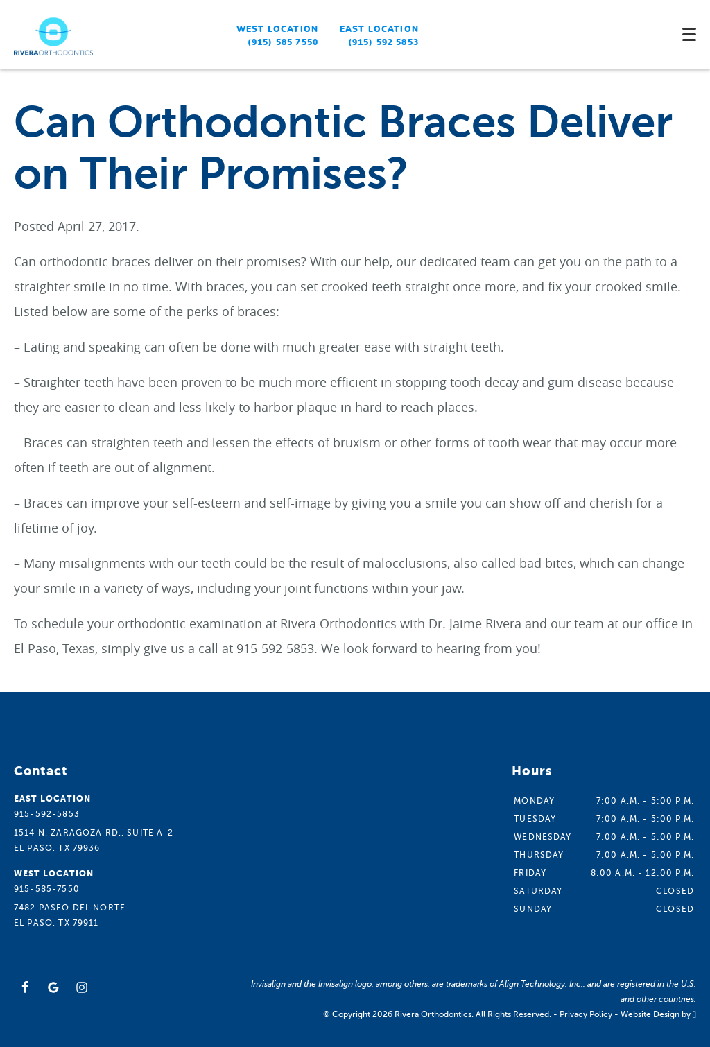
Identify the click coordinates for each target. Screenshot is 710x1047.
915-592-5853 (47, 814)
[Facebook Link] (25, 987)
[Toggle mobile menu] (689, 34)
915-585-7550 (47, 889)
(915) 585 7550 (283, 42)
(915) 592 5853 (383, 42)
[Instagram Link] (82, 987)
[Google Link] (53, 987)
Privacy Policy (586, 1014)
